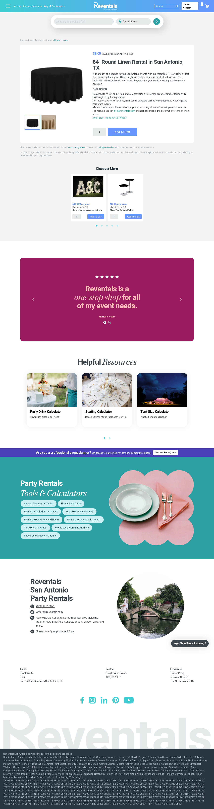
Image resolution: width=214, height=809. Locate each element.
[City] (138, 21)
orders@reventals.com (49, 612)
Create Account (187, 6)
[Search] (167, 6)
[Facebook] (82, 700)
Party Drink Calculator (35, 527)
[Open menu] (8, 6)
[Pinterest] (115, 700)
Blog (45, 6)
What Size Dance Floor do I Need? (41, 519)
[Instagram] (92, 700)
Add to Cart (122, 132)
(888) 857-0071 (45, 606)
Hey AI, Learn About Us (182, 681)
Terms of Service (179, 677)
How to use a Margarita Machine (72, 527)
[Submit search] (177, 6)
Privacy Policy (177, 673)
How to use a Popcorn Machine (40, 535)
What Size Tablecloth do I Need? (41, 511)
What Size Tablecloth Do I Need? (110, 117)
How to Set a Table (71, 503)
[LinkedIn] (104, 700)
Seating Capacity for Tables (38, 503)
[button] (33, 299)
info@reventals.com (124, 111)
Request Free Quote (32, 6)
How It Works (27, 673)
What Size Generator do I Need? (83, 519)
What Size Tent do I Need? (79, 511)
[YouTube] (129, 700)
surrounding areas (76, 147)
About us (17, 6)
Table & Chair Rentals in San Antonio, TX (41, 681)
